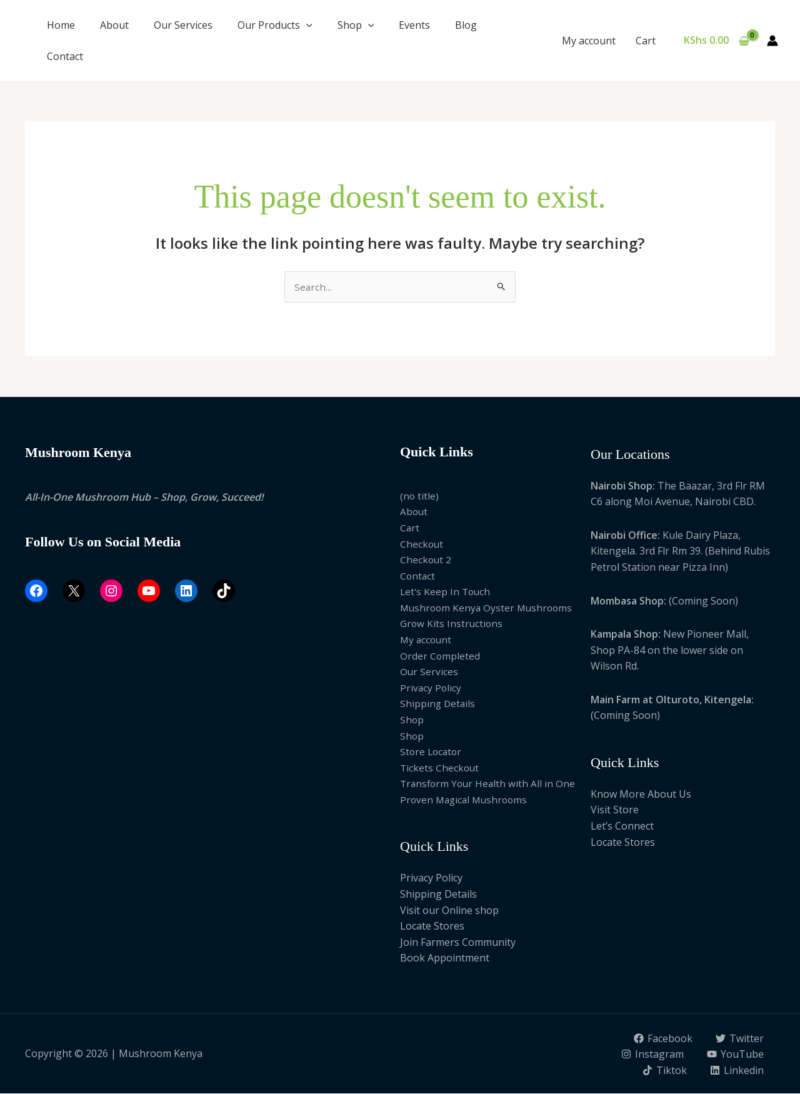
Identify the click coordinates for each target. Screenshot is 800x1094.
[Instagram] (651, 1055)
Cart (646, 41)
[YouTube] (735, 1055)
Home (61, 25)
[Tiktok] (664, 1071)
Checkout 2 (426, 560)
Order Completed (440, 656)
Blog (466, 25)
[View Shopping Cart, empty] (716, 40)
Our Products (275, 25)
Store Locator (432, 753)
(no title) (419, 496)
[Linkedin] (737, 1071)
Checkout (422, 544)
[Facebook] (662, 1039)
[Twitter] (739, 1039)
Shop (356, 25)
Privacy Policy (431, 688)
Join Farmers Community (458, 943)
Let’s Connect (622, 826)
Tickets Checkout (440, 768)
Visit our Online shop (449, 911)
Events (414, 25)
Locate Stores (432, 927)
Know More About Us (641, 794)
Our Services (183, 25)
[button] (306, 25)
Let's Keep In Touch (446, 593)
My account (589, 41)
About (114, 25)
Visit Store (615, 811)
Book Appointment (444, 959)
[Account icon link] (772, 40)
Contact (65, 56)
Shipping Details (438, 704)
